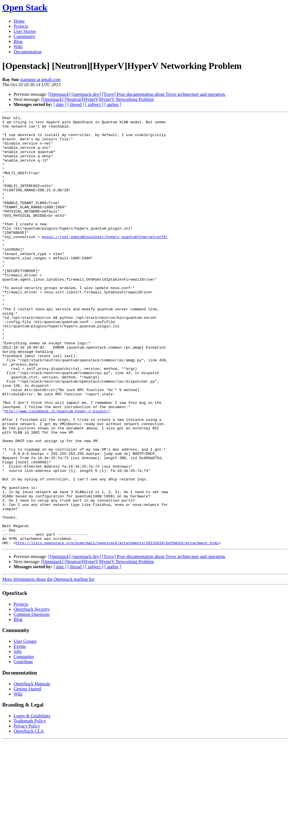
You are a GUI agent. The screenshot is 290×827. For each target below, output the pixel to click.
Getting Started (27, 774)
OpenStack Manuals (32, 769)
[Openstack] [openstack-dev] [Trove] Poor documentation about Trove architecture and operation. (137, 94)
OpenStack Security (32, 695)
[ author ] (113, 104)
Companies (24, 742)
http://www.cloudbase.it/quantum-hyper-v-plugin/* (57, 470)
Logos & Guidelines (32, 801)
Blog (18, 41)
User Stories (25, 31)
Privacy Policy (27, 811)
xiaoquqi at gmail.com (40, 79)
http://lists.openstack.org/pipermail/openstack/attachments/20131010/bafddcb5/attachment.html (117, 628)
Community (24, 36)
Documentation (28, 51)
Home (19, 21)
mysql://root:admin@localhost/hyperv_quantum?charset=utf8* (105, 261)
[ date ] (60, 104)
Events (20, 732)
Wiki (18, 46)
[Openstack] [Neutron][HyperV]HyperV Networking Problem (97, 99)
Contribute (23, 747)
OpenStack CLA (29, 817)
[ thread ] (75, 104)
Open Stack (24, 7)
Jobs (18, 737)
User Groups (25, 727)
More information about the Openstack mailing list (48, 665)
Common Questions (32, 700)
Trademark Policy (30, 806)
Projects (21, 26)
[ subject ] (94, 104)
